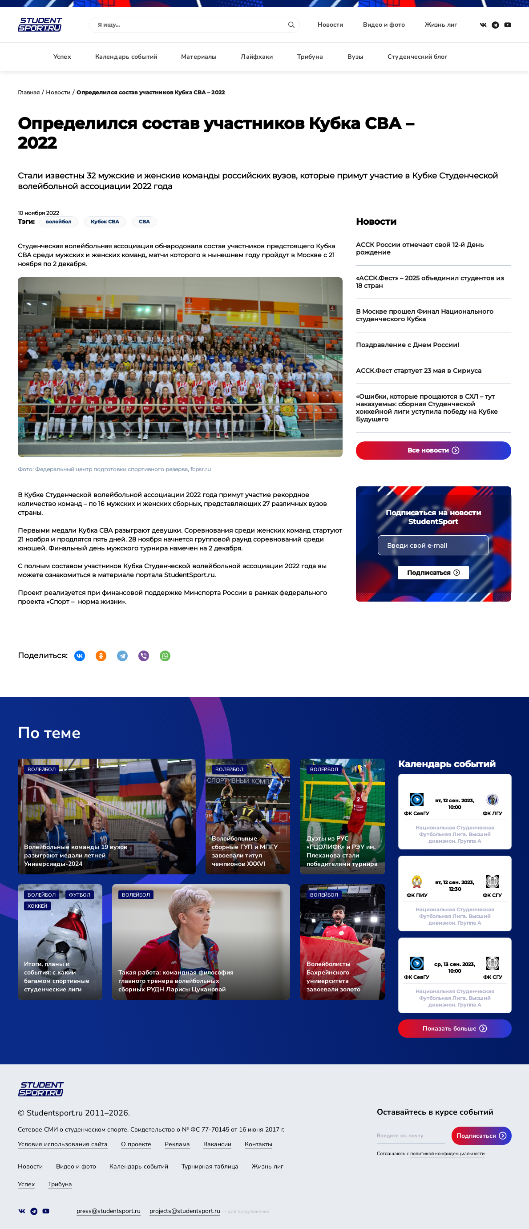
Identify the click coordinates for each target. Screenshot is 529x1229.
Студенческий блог (417, 57)
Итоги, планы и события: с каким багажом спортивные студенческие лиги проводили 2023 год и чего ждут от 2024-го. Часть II (57, 977)
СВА (144, 221)
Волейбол (42, 769)
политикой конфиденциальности (447, 1153)
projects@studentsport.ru (184, 1211)
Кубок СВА (105, 221)
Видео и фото (384, 24)
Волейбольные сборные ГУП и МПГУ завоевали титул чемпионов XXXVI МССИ (245, 851)
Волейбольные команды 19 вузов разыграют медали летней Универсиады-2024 (75, 855)
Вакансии (217, 1144)
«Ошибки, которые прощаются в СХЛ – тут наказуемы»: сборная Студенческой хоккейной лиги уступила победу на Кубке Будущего (427, 407)
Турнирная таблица (210, 1166)
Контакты (258, 1144)
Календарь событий (126, 57)
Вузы (355, 57)
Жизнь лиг (441, 24)
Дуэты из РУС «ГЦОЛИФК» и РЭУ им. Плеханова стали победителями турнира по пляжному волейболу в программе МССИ (342, 851)
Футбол (79, 895)
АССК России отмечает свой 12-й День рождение (420, 248)
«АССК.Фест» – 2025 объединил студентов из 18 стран (430, 282)
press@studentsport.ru (109, 1211)
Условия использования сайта (63, 1144)
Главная (29, 92)
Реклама (177, 1144)
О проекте (136, 1144)
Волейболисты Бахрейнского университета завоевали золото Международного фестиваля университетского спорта (334, 977)
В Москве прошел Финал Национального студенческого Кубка (424, 315)
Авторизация (492, 57)
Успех (62, 57)
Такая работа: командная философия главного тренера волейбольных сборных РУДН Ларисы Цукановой (176, 981)
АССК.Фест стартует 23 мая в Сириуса (418, 371)
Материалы (199, 57)
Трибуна (310, 57)
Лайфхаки (257, 57)
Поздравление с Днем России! (407, 345)
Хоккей (37, 906)
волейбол (58, 221)
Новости (330, 24)
